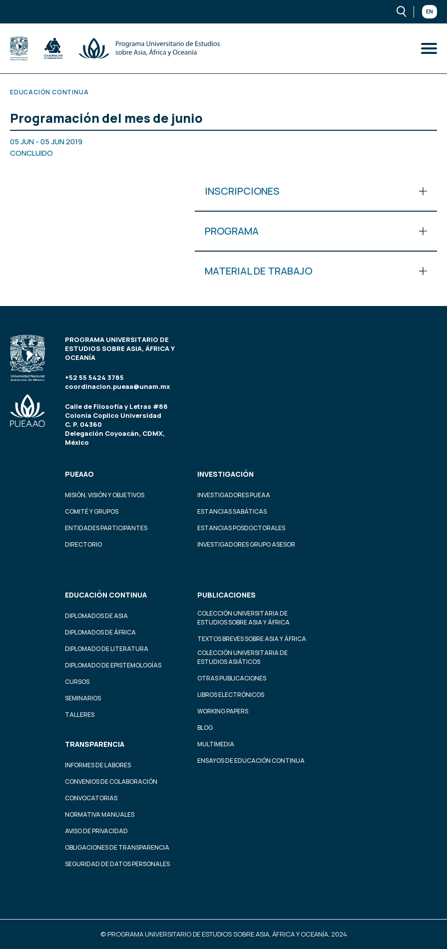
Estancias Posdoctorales (241, 528)
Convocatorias (91, 798)
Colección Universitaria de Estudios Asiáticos (242, 657)
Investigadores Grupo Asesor (246, 544)
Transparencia (94, 744)
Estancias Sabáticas (232, 511)
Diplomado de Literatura (106, 648)
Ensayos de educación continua (251, 760)
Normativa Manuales (99, 814)
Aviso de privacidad (96, 831)
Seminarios (83, 698)
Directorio (83, 544)
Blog (205, 727)
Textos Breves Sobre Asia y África (251, 638)
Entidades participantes (106, 528)
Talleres (79, 714)
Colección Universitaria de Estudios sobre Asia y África (243, 618)
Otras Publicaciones (231, 678)
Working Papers (222, 711)
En (429, 11)
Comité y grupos (91, 511)
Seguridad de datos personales (117, 864)
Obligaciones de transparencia (117, 847)
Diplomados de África (100, 632)
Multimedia (215, 744)
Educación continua (106, 595)
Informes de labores (98, 765)
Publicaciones (226, 595)
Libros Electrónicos (230, 694)
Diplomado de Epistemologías (113, 665)
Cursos (77, 681)
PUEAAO (79, 474)
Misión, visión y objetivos (104, 495)
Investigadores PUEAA (233, 495)
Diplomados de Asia (96, 616)
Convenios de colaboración (111, 781)
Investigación (225, 474)
